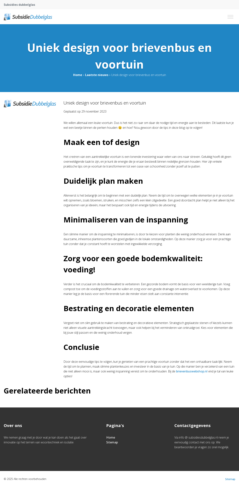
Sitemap (112, 442)
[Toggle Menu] (230, 16)
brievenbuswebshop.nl (191, 371)
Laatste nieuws (96, 75)
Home (77, 75)
